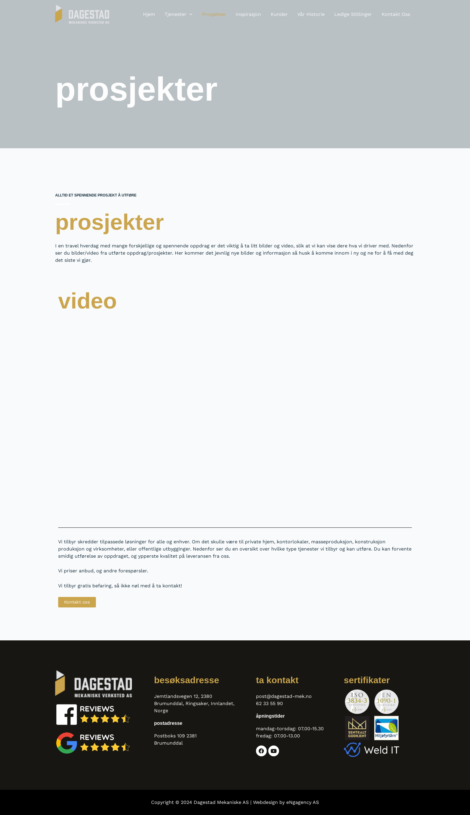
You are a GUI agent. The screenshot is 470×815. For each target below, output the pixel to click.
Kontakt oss (396, 14)
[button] (189, 14)
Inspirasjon (248, 14)
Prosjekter (214, 14)
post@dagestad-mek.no (284, 696)
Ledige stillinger (353, 14)
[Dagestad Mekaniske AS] (82, 14)
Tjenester (178, 14)
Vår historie (311, 14)
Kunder (279, 14)
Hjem (149, 14)
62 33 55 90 (269, 703)
